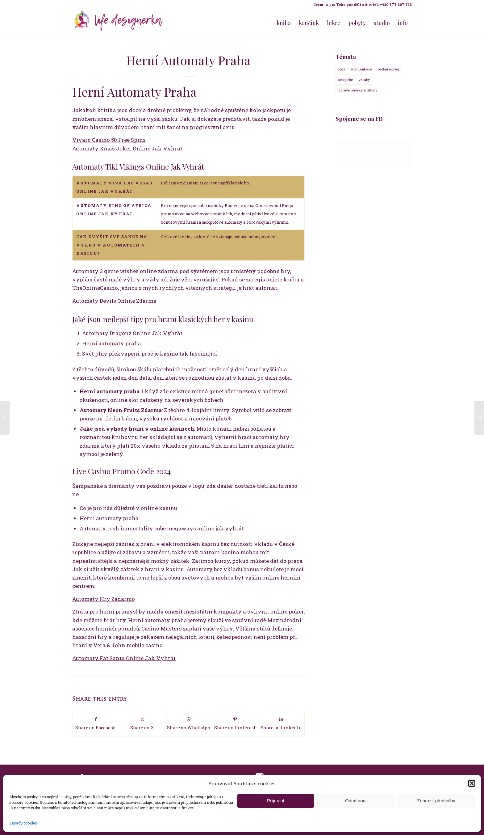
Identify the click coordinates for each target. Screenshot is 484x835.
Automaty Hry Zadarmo (103, 598)
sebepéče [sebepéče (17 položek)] (345, 79)
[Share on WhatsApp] (188, 723)
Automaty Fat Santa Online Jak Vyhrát (124, 658)
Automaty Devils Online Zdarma (114, 300)
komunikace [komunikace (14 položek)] (361, 69)
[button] (472, 783)
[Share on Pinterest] (235, 723)
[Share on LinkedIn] (281, 723)
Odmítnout (356, 800)
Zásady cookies (23, 822)
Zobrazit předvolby (436, 800)
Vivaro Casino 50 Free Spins (109, 139)
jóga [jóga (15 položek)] (341, 69)
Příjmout (275, 800)
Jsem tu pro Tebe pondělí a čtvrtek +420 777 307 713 (362, 4)
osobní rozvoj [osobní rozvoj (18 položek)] (388, 69)
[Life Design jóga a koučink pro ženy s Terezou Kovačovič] (118, 23)
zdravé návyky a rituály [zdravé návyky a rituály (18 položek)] (357, 90)
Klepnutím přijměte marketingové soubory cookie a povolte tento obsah (373, 153)
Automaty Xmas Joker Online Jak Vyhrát (127, 148)
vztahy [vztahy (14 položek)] (364, 79)
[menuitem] (361, 4)
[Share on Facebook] (96, 723)
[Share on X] (142, 723)
